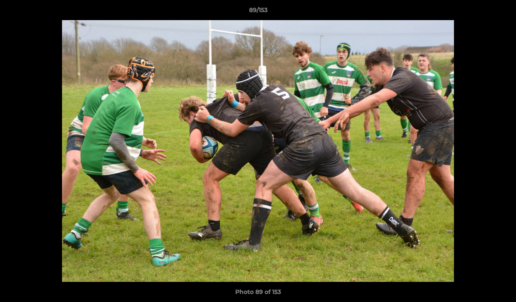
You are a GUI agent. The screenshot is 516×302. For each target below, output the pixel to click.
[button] (501, 12)
